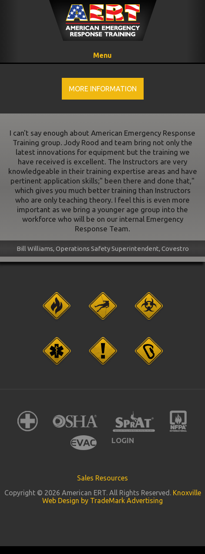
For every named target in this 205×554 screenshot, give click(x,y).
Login (122, 440)
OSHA (75, 421)
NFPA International (178, 421)
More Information (103, 89)
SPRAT (134, 421)
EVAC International (84, 442)
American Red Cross (27, 421)
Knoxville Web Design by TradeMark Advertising (121, 496)
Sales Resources (102, 478)
